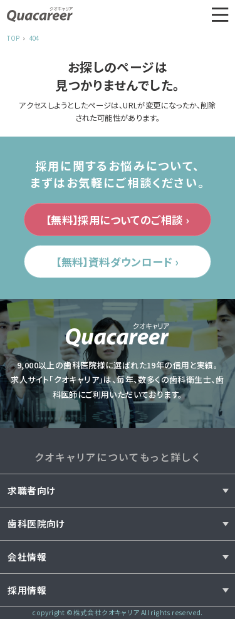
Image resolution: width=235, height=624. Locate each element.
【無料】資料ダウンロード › (117, 265)
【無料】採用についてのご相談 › (117, 221)
